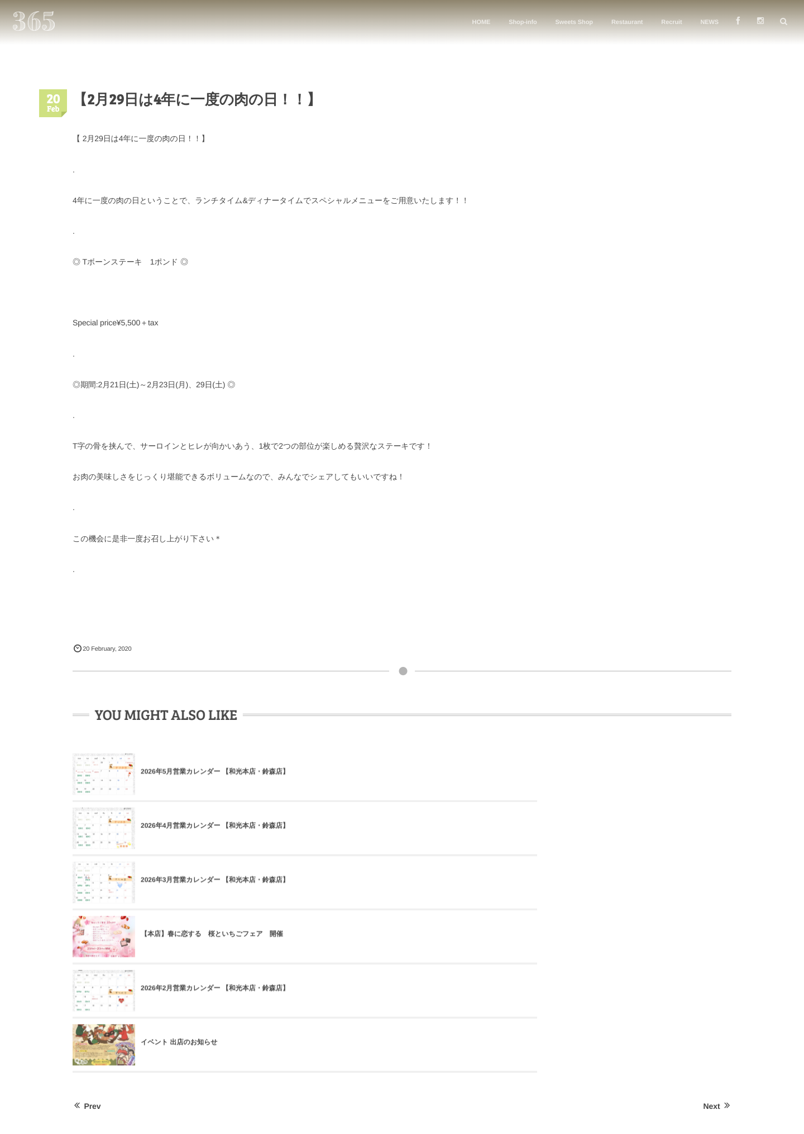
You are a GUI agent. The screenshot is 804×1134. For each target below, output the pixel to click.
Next (717, 889)
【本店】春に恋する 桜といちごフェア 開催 (212, 828)
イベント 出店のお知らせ (618, 828)
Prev (86, 889)
